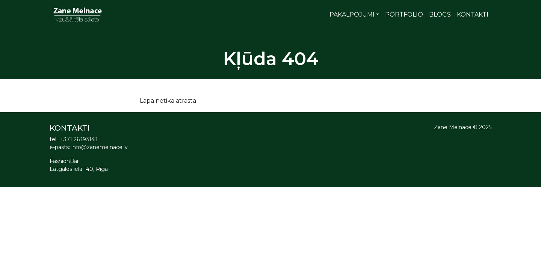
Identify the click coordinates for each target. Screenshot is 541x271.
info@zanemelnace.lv (99, 147)
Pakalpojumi (352, 14)
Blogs (440, 14)
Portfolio (404, 14)
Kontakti (472, 14)
